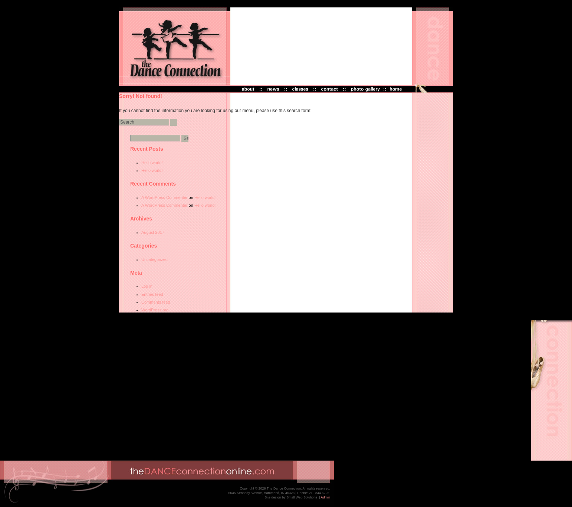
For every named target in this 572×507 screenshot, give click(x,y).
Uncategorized (154, 259)
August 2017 (152, 232)
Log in (146, 286)
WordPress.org (154, 310)
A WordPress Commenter (164, 197)
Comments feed (155, 302)
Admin (325, 497)
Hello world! (151, 162)
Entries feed (152, 294)
